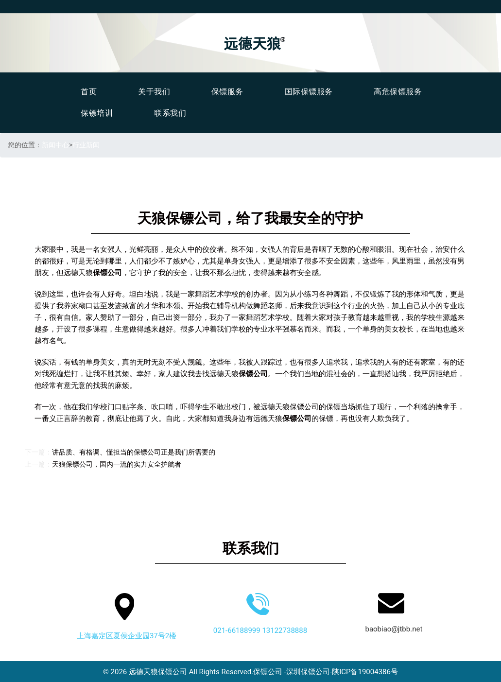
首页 (89, 91)
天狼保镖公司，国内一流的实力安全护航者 (116, 464)
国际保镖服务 (309, 91)
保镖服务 (227, 91)
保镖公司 (267, 671)
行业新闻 (86, 145)
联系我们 (170, 113)
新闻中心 (55, 145)
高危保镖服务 (398, 91)
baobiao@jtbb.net (393, 628)
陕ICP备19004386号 (365, 671)
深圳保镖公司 (308, 671)
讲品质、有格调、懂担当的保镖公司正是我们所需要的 (133, 451)
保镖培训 (97, 113)
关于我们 (154, 91)
